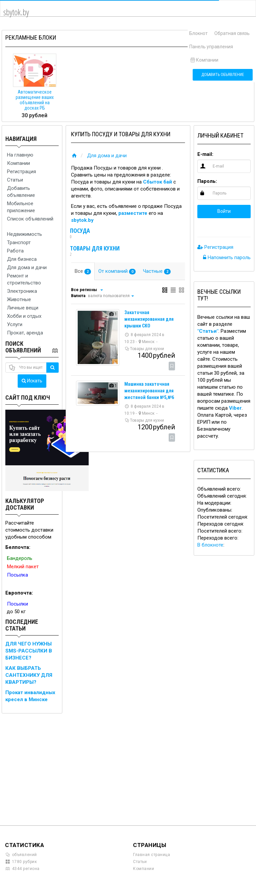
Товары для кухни (95, 251)
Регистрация (21, 172)
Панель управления (211, 46)
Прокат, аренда (25, 333)
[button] (202, 225)
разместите (132, 213)
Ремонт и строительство (24, 279)
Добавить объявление (222, 74)
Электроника (22, 291)
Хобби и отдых (24, 316)
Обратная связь (232, 33)
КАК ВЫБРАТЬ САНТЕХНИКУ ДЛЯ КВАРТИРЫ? (28, 675)
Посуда (80, 233)
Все (83, 271)
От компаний (117, 271)
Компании (203, 60)
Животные (19, 299)
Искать (32, 380)
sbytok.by (82, 220)
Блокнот (198, 33)
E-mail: (205, 154)
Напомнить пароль (227, 257)
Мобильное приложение (21, 207)
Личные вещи (22, 308)
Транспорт (19, 242)
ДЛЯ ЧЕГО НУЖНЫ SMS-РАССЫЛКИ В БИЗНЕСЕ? (28, 651)
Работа (15, 251)
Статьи (15, 180)
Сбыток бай (157, 182)
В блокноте (210, 545)
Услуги (14, 324)
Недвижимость (24, 234)
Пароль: (207, 181)
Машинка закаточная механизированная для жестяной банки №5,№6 (149, 390)
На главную (20, 155)
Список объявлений (30, 219)
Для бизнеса (22, 259)
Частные (157, 271)
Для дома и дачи (27, 267)
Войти (224, 211)
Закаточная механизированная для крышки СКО (149, 319)
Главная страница (151, 854)
